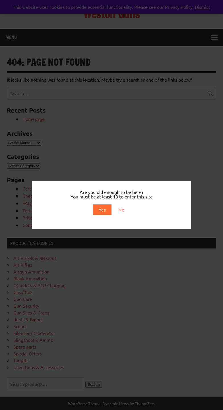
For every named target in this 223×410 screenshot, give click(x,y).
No (121, 209)
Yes (102, 209)
